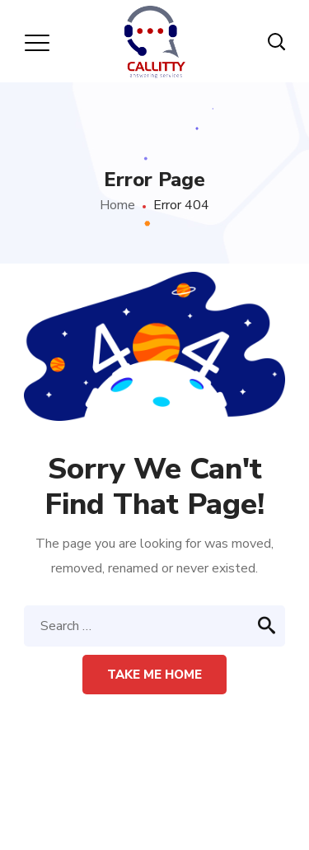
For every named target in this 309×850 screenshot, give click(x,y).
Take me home (154, 674)
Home (117, 205)
